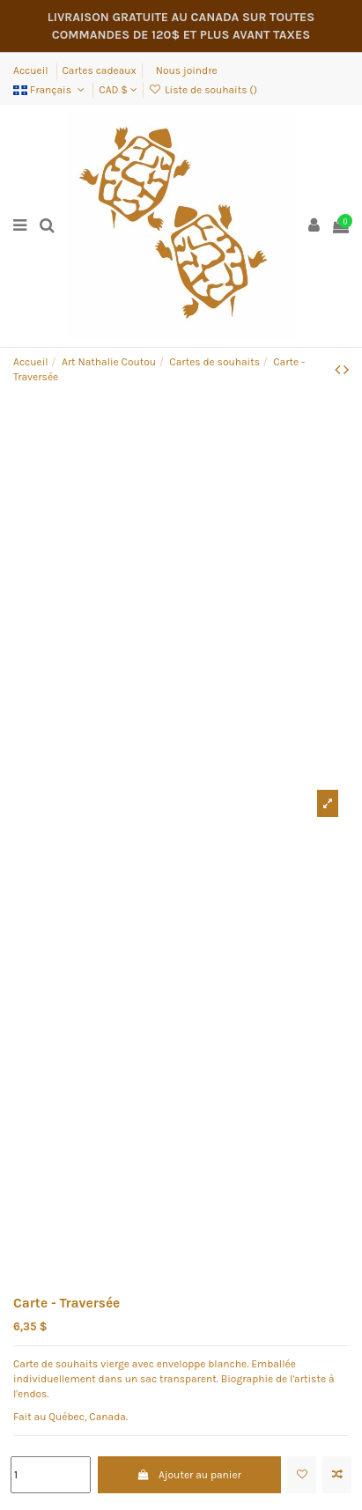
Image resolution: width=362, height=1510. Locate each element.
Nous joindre (187, 70)
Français (50, 90)
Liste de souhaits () (203, 90)
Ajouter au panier (189, 1475)
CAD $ (118, 90)
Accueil (32, 70)
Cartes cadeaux (100, 70)
